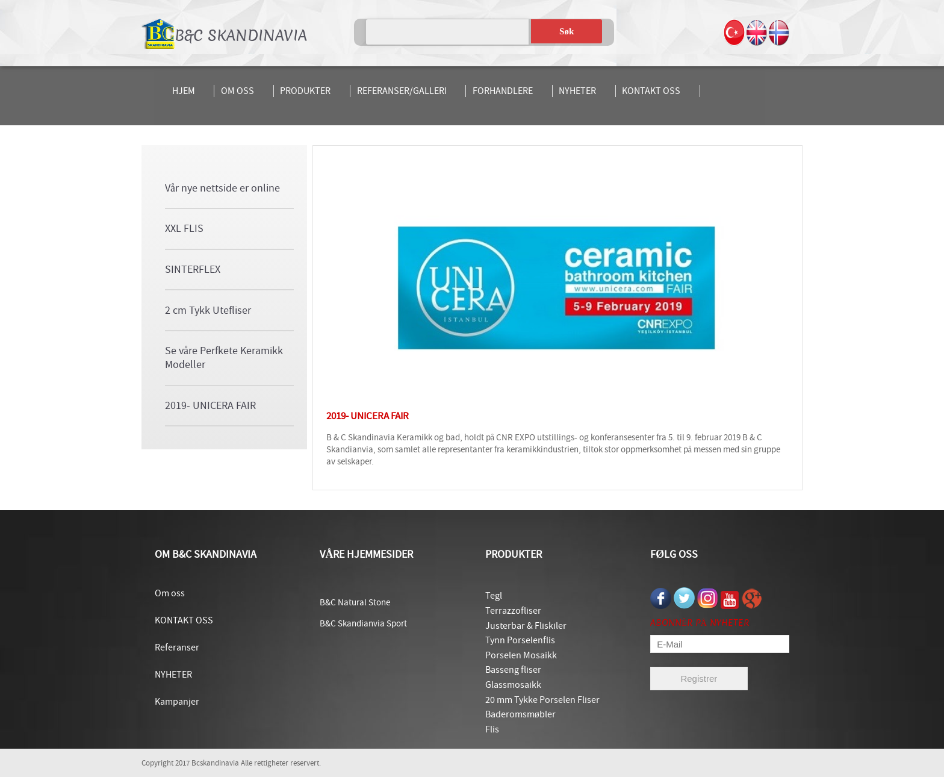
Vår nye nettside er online (222, 188)
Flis (492, 729)
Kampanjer (177, 702)
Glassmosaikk (513, 685)
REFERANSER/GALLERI (402, 91)
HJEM (183, 91)
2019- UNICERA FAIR (210, 406)
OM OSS (237, 91)
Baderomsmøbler (520, 714)
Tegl (493, 596)
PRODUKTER (305, 91)
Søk (566, 31)
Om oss (170, 593)
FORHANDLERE (503, 91)
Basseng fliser (513, 670)
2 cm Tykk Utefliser (208, 310)
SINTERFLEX (192, 269)
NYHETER (577, 91)
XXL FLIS (184, 229)
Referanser (177, 647)
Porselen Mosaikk (521, 655)
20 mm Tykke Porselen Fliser (542, 700)
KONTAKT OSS (651, 91)
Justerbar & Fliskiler (526, 626)
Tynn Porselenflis (520, 640)
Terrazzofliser (513, 611)
